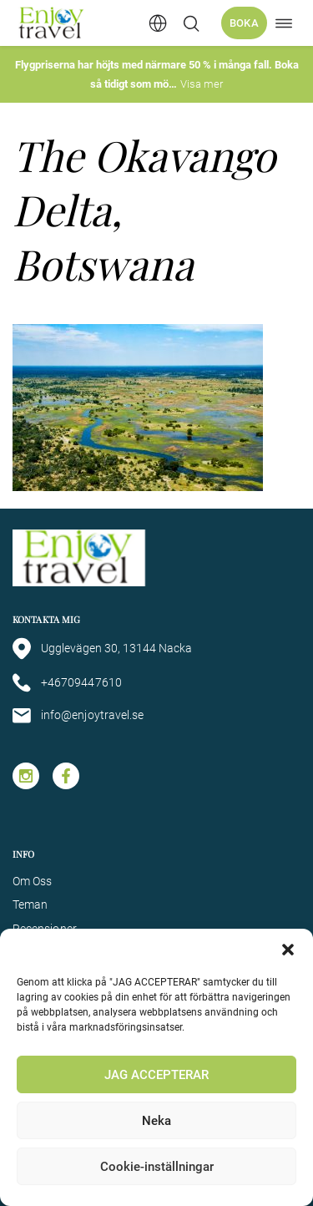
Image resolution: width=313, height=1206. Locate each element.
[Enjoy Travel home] (52, 23)
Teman (30, 904)
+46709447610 (67, 682)
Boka (244, 23)
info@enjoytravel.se (78, 715)
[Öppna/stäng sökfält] (191, 23)
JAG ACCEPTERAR (156, 1074)
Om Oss (32, 881)
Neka (156, 1120)
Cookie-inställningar (157, 1166)
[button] (288, 949)
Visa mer (201, 84)
